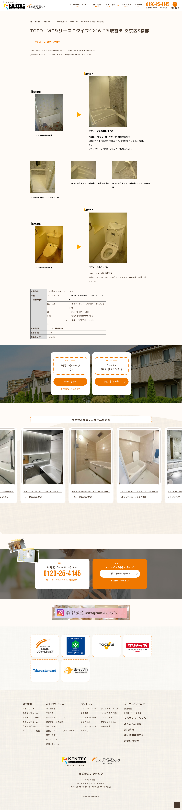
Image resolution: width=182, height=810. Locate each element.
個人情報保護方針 (134, 735)
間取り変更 (51, 735)
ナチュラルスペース (109, 708)
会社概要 (128, 708)
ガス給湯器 (51, 708)
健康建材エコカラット (55, 717)
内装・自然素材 (29, 726)
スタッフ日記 (106, 717)
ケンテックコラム (108, 722)
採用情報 (129, 729)
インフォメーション (135, 718)
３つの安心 (85, 722)
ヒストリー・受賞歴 (132, 713)
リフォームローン (88, 726)
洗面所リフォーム (30, 713)
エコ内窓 (50, 713)
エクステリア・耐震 (31, 730)
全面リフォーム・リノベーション (60, 730)
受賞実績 (84, 713)
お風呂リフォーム (30, 722)
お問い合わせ (131, 740)
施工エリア (85, 730)
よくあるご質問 (132, 723)
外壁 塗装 (51, 726)
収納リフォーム (52, 744)
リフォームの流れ (88, 717)
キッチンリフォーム (31, 717)
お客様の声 (106, 726)
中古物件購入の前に (109, 713)
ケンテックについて (89, 708)
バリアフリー (52, 739)
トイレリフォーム (30, 708)
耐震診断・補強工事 (54, 722)
